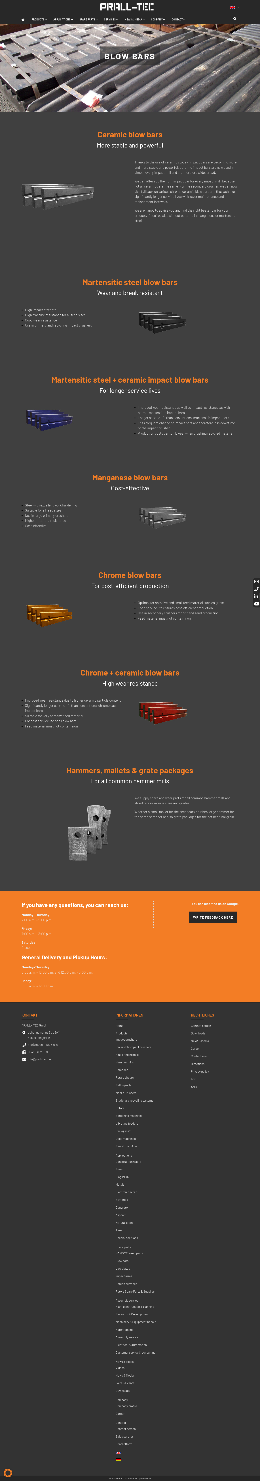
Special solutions (127, 1238)
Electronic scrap (126, 1192)
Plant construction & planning (135, 1306)
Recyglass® (123, 1131)
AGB (193, 1079)
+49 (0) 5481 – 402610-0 (43, 1044)
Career (120, 1413)
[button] (8, 1473)
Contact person (126, 1428)
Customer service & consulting (135, 1352)
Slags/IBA (122, 1177)
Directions (197, 1064)
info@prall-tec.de (39, 1059)
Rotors (120, 1108)
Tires (119, 1230)
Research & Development (132, 1314)
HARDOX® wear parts (129, 1253)
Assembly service (127, 1300)
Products (122, 1033)
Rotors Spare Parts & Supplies (135, 1291)
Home (119, 1025)
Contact (121, 1422)
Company (122, 1400)
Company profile (126, 1406)
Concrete (122, 1207)
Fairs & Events (125, 1383)
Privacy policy (200, 1071)
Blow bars (122, 1261)
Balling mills (123, 1085)
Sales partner (124, 1436)
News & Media (125, 1361)
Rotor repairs (124, 1329)
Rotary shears (125, 1077)
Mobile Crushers (126, 1093)
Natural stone (125, 1222)
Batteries (122, 1199)
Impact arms (124, 1276)
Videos (120, 1367)
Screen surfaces (126, 1284)
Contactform (124, 1444)
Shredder (122, 1070)
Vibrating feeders (127, 1123)
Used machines (126, 1138)
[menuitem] (235, 7)
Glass (119, 1169)
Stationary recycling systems (134, 1100)
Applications (124, 1155)
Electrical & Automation (131, 1345)
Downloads (123, 1390)
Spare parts (123, 1247)
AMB (194, 1086)
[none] (235, 7)
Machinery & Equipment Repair (136, 1322)
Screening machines (129, 1115)
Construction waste (128, 1161)
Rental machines (127, 1146)
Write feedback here (213, 917)
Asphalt (121, 1215)
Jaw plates (123, 1268)
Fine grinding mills (127, 1054)
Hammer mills (125, 1062)
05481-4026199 (38, 1052)
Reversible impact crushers (133, 1047)
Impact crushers (126, 1039)
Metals (120, 1184)
